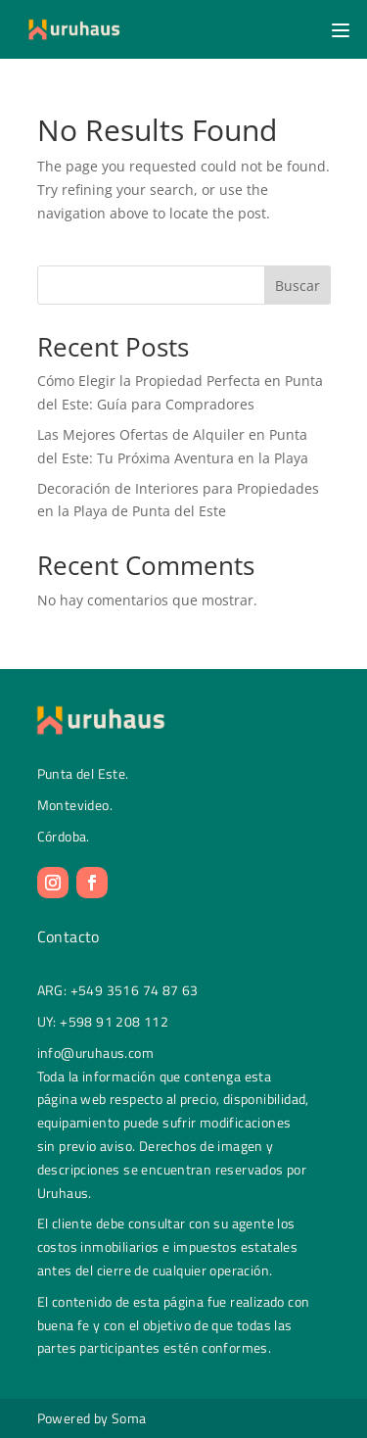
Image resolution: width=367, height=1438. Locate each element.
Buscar (297, 285)
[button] (337, 29)
